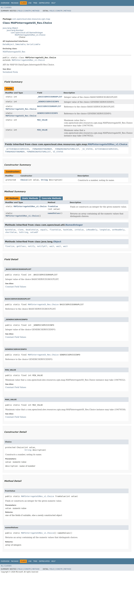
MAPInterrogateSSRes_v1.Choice (30, 35)
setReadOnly (118, 230)
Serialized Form (10, 72)
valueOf (34, 232)
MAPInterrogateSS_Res (14, 52)
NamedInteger (74, 225)
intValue (78, 230)
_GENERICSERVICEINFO (48, 102)
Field (20, 11)
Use (30, 3)
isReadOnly (91, 230)
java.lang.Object (10, 28)
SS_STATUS (58, 152)
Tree (35, 3)
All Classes (6, 7)
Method (35, 11)
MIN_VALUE (42, 130)
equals (43, 230)
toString (23, 232)
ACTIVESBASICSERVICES (106, 149)
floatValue (55, 230)
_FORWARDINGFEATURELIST (66, 149)
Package (14, 3)
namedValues (54, 213)
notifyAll (42, 246)
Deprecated (44, 3)
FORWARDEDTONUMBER (15, 152)
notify (31, 246)
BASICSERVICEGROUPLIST (49, 106)
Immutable (20, 44)
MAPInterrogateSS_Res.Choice (21, 109)
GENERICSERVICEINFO (47, 113)
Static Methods (30, 198)
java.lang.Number (15, 30)
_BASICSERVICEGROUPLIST (49, 97)
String (44, 180)
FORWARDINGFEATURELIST (39, 152)
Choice (23, 180)
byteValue (10, 230)
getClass (21, 246)
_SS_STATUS (87, 149)
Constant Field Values (15, 287)
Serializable (33, 44)
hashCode (67, 230)
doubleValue (32, 230)
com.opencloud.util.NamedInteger (27, 33)
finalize (9, 246)
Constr (27, 11)
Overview (5, 3)
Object (57, 241)
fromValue (53, 206)
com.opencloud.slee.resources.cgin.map (31, 19)
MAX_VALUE (42, 120)
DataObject (8, 44)
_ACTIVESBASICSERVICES (17, 149)
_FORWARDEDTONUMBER (41, 149)
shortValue (11, 232)
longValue (105, 230)
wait (52, 246)
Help (53, 3)
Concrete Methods (51, 198)
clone (20, 230)
